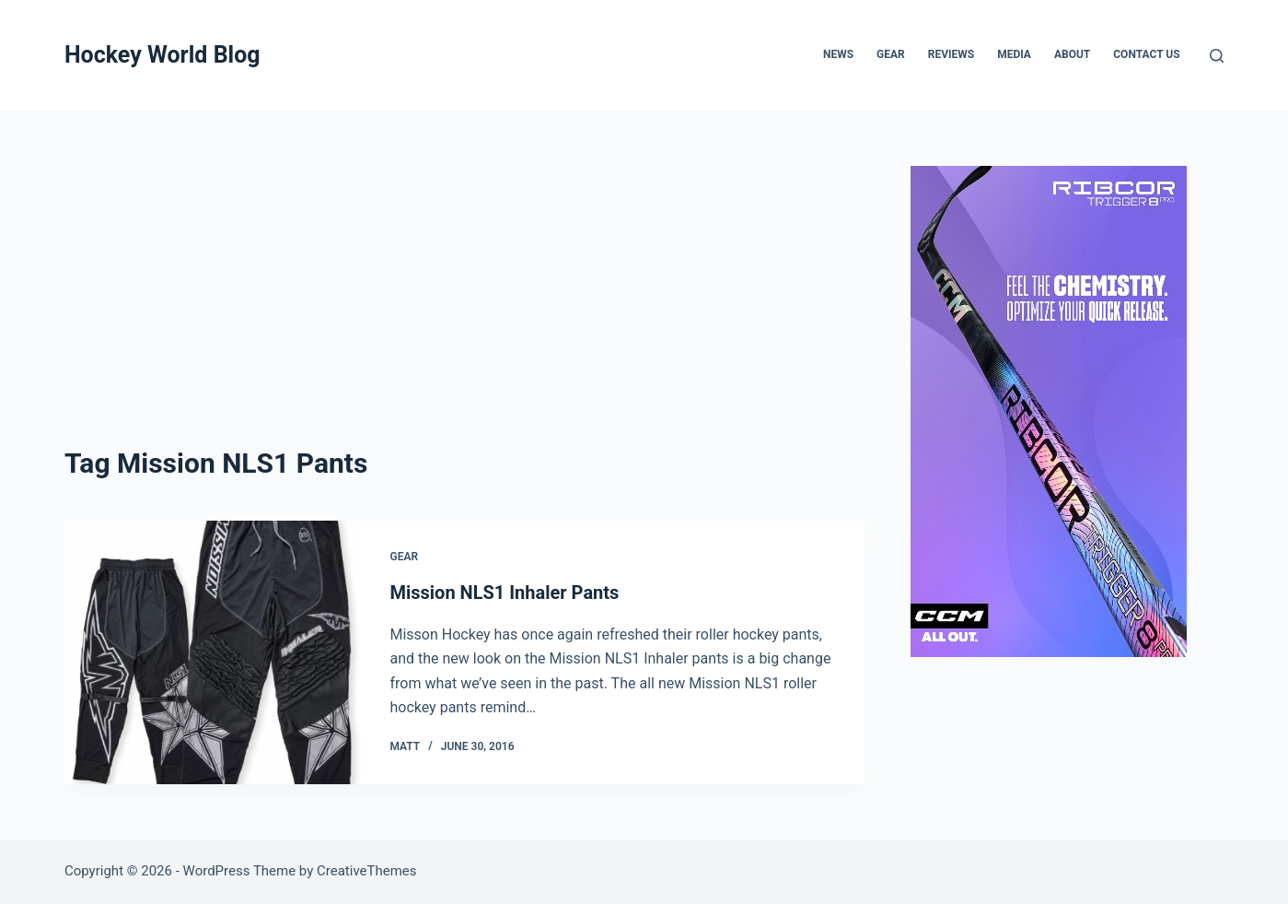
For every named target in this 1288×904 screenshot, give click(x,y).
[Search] (1217, 56)
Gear (890, 54)
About (1072, 54)
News (838, 54)
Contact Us (1146, 54)
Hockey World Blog (162, 54)
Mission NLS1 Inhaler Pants (504, 592)
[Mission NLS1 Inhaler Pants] (213, 652)
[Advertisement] (464, 304)
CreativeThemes (367, 871)
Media (1014, 54)
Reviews (951, 54)
